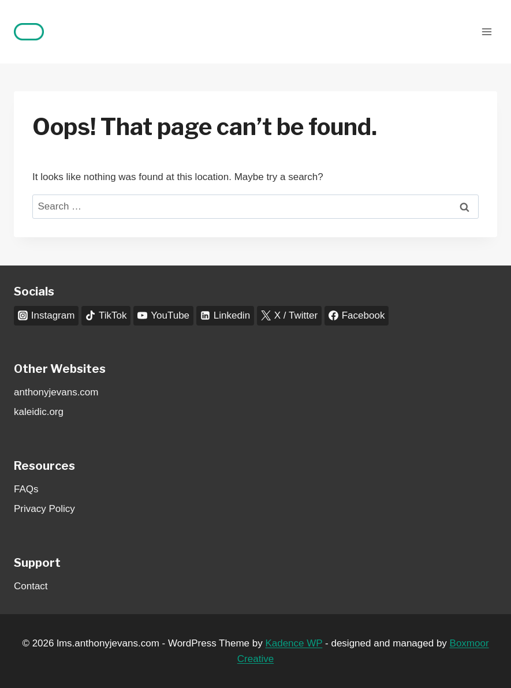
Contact (31, 586)
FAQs (26, 489)
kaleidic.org (39, 411)
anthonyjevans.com (56, 392)
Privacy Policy (44, 508)
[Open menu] (486, 31)
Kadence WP (293, 643)
